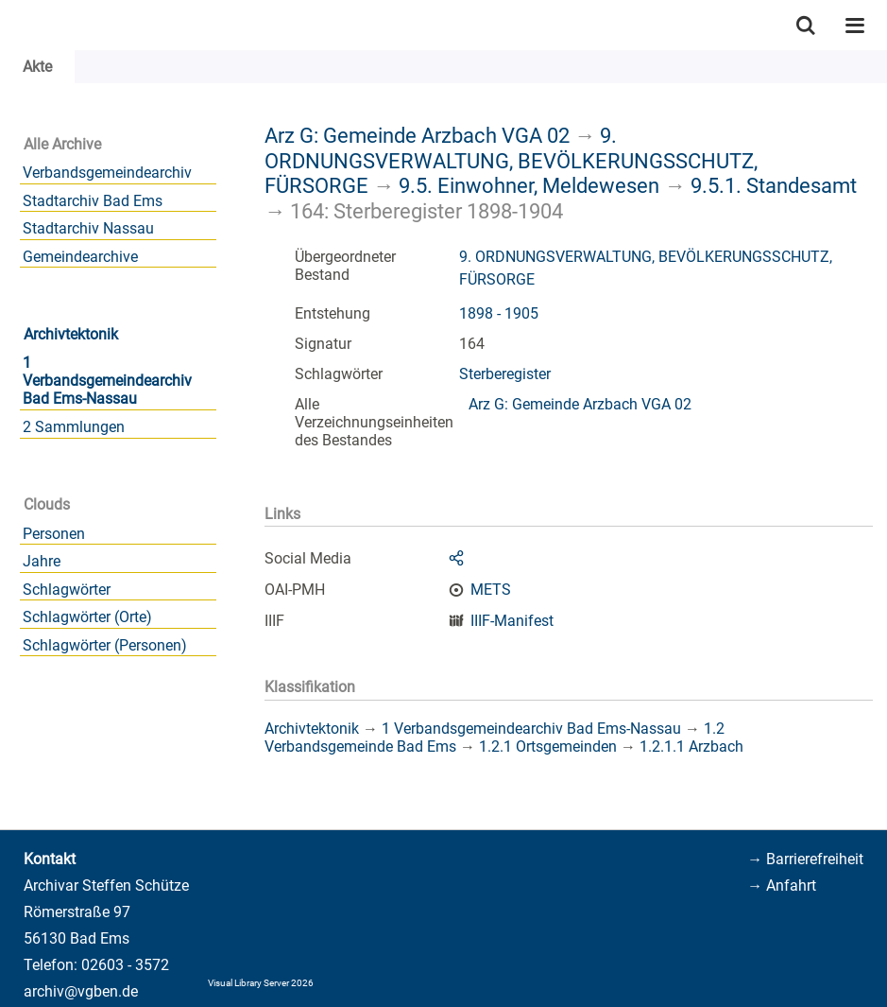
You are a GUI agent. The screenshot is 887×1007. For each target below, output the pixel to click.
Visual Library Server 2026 (261, 983)
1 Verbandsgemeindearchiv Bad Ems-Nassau (107, 381)
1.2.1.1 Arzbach (691, 746)
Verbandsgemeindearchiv (107, 173)
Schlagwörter (67, 590)
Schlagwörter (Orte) (87, 617)
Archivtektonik (71, 334)
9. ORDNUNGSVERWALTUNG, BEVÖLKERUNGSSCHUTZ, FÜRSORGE (511, 160)
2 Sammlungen (74, 427)
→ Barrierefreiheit (805, 859)
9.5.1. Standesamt (774, 185)
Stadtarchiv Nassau (88, 228)
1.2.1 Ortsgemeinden (548, 746)
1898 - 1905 (498, 313)
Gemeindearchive (80, 257)
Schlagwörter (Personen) (105, 645)
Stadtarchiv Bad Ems (92, 201)
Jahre (41, 561)
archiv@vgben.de (81, 991)
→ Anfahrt (781, 885)
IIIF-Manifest (512, 621)
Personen (54, 534)
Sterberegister (505, 374)
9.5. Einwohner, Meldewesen (529, 185)
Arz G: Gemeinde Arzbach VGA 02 (417, 135)
